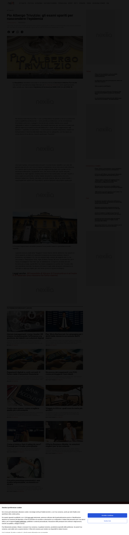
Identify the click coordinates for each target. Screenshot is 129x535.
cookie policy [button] (15, 514)
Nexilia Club (107, 521)
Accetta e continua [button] (107, 515)
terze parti (30, 517)
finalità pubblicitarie (20, 521)
